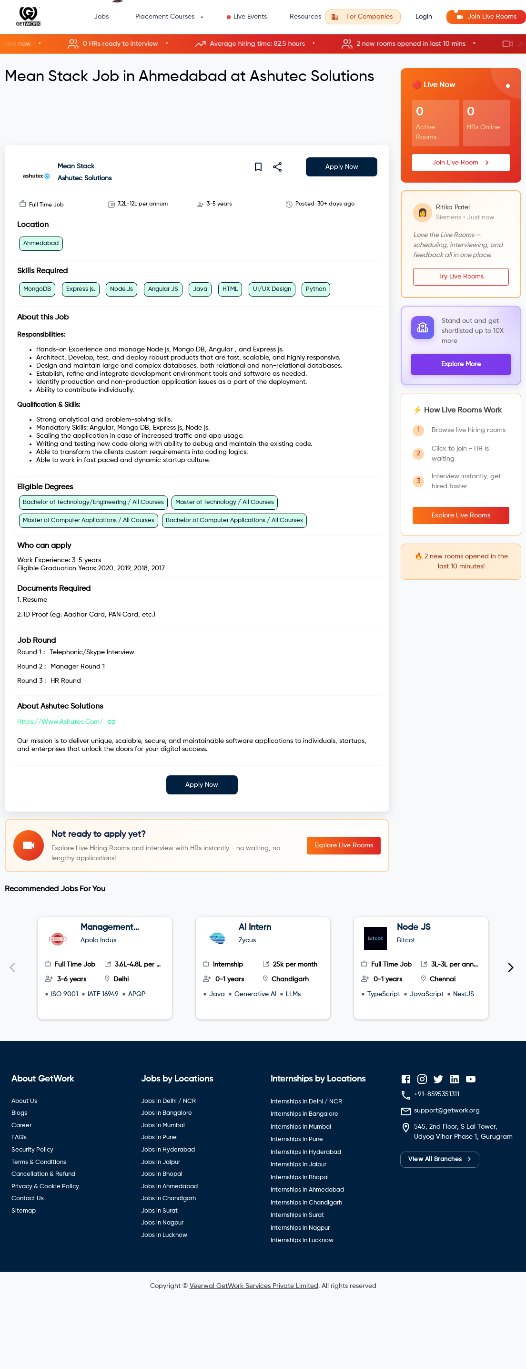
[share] (277, 166)
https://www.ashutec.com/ (60, 722)
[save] (258, 166)
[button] (263, 44)
